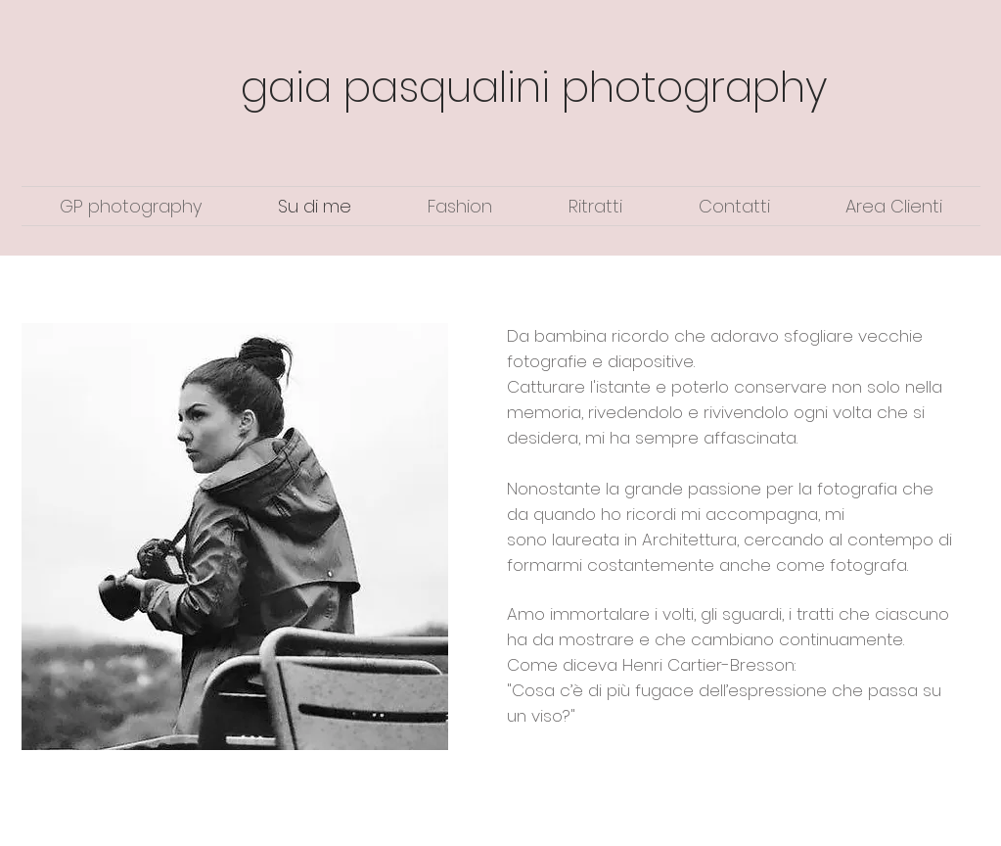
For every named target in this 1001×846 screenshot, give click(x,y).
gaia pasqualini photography (534, 87)
